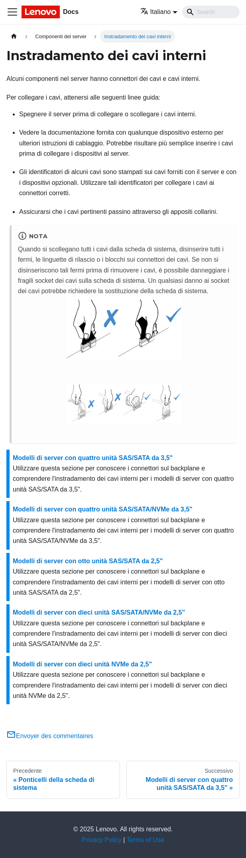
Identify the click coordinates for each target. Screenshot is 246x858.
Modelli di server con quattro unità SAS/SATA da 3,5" (93, 457)
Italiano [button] (155, 11)
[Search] (211, 12)
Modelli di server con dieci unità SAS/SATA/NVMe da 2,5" (99, 612)
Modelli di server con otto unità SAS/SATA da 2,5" (88, 561)
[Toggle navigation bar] (12, 12)
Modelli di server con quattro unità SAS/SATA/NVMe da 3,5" (103, 509)
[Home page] (14, 36)
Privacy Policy (102, 839)
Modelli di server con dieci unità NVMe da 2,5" (82, 664)
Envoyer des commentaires (49, 736)
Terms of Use (145, 839)
